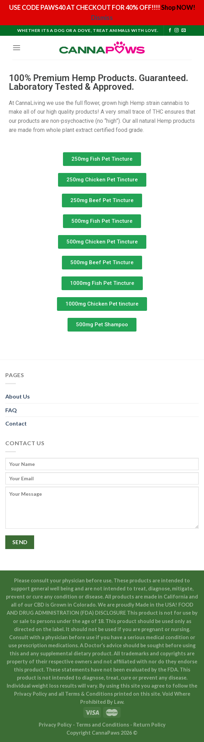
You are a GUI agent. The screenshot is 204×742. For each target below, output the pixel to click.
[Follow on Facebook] (170, 30)
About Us (17, 396)
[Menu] (16, 47)
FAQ (11, 410)
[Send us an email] (183, 30)
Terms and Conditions (103, 725)
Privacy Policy (56, 725)
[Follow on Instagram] (176, 30)
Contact (16, 423)
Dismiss (102, 17)
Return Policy (149, 725)
